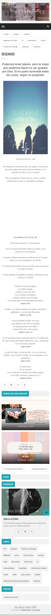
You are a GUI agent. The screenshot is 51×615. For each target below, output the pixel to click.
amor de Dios (28, 555)
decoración (16, 562)
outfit (14, 575)
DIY (5, 549)
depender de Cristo (10, 40)
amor (17, 555)
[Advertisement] (25, 213)
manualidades (9, 568)
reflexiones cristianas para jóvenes (16, 581)
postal (43, 40)
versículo (37, 47)
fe (22, 40)
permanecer (32, 40)
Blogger (36, 610)
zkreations (26, 610)
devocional (28, 562)
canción (41, 555)
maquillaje (23, 568)
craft (5, 562)
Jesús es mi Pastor (11, 518)
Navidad (14, 549)
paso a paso (25, 575)
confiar (6, 34)
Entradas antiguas (39, 469)
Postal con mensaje (11, 47)
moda (6, 575)
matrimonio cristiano (39, 568)
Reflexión (25, 47)
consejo (16, 34)
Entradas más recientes (13, 469)
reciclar (37, 575)
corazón (26, 34)
